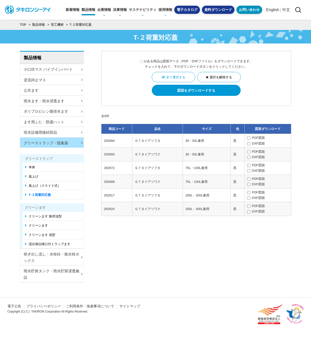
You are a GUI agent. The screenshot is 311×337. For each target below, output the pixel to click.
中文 (286, 10)
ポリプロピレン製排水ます (53, 111)
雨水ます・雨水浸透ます (53, 101)
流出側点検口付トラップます (49, 244)
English (272, 10)
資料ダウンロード (218, 10)
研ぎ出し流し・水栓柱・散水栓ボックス (53, 257)
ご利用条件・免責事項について (90, 306)
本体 (32, 167)
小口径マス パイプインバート (53, 69)
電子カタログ (187, 10)
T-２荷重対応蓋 (40, 195)
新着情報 (72, 10)
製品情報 (32, 57)
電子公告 (14, 306)
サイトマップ (129, 306)
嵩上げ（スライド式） (45, 186)
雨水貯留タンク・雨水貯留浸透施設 (53, 274)
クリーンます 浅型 (42, 235)
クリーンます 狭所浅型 (45, 216)
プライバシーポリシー (43, 306)
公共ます (53, 90)
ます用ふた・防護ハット (53, 122)
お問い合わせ (249, 10)
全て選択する (175, 77)
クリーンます (38, 225)
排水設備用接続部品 (53, 132)
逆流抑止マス (53, 80)
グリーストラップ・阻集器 (53, 143)
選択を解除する (221, 77)
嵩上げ (33, 176)
